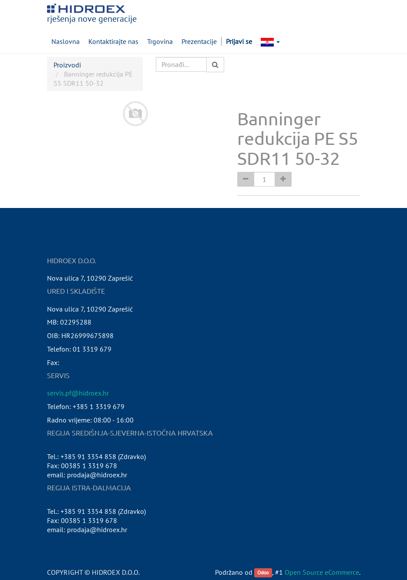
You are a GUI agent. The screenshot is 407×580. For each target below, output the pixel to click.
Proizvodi (67, 64)
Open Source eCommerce (322, 572)
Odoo (263, 573)
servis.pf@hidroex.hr (78, 393)
